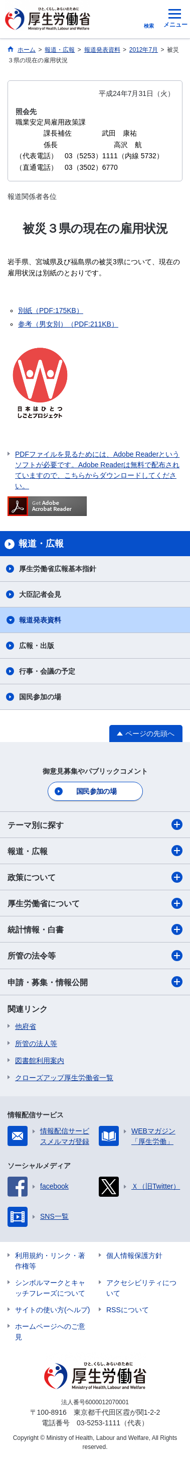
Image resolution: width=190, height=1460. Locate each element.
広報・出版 (36, 646)
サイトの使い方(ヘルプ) (52, 1310)
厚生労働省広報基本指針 (57, 569)
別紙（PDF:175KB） (50, 310)
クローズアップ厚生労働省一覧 (64, 1078)
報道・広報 (95, 850)
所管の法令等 (95, 955)
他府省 (25, 1026)
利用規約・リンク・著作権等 (50, 1261)
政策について (95, 877)
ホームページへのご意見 (50, 1331)
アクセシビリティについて (141, 1288)
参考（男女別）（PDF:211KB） (68, 324)
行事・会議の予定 (47, 671)
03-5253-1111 (98, 1423)
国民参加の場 (40, 697)
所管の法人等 (36, 1043)
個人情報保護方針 (134, 1256)
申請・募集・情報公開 (95, 981)
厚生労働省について (95, 903)
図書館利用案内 (39, 1061)
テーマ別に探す (95, 824)
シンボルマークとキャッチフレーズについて (50, 1288)
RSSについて (127, 1310)
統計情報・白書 (95, 929)
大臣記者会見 (40, 594)
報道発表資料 (40, 620)
